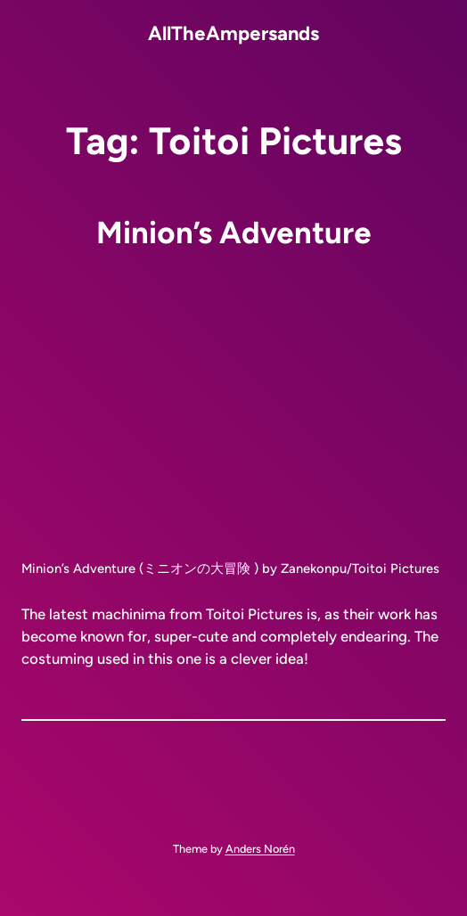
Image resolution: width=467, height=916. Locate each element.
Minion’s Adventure (234, 232)
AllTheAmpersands (233, 33)
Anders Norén (260, 848)
